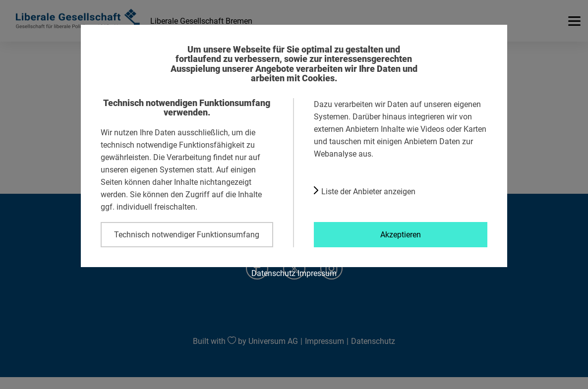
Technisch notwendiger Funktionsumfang (186, 234)
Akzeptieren (400, 234)
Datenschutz (273, 273)
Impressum (317, 273)
